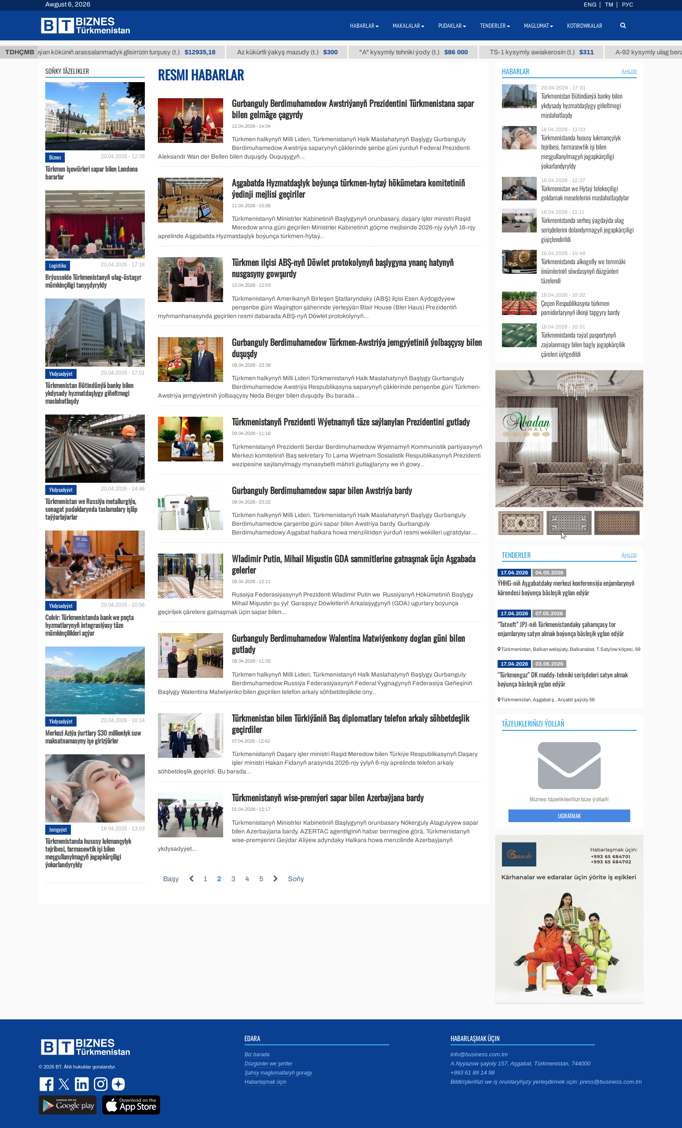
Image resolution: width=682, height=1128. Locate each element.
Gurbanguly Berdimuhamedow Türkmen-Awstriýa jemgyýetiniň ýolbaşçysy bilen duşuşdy (357, 347)
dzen (117, 1084)
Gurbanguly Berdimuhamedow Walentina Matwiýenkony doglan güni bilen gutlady (348, 643)
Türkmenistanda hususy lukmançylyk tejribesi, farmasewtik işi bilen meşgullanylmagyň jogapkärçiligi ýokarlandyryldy (88, 852)
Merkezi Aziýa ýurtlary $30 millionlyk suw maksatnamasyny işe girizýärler (93, 736)
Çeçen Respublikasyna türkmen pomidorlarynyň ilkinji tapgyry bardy (580, 308)
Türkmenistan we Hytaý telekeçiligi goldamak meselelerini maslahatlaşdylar (585, 193)
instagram (99, 1084)
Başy (171, 878)
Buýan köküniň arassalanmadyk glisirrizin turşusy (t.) (152, 52)
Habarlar (515, 71)
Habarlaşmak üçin (265, 1082)
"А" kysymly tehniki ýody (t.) (442, 52)
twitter (65, 1084)
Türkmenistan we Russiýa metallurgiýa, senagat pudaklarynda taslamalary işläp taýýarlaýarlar (91, 509)
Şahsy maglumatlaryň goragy (278, 1073)
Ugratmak (569, 815)
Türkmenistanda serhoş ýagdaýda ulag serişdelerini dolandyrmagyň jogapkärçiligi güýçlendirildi (587, 230)
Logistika (57, 265)
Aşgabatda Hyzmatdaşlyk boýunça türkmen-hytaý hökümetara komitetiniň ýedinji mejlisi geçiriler (348, 188)
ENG (590, 5)
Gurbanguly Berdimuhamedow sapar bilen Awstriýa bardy (322, 490)
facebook (47, 1084)
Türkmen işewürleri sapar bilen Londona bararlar (91, 172)
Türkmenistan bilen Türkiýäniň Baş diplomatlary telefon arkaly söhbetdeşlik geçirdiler (350, 723)
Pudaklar (452, 26)
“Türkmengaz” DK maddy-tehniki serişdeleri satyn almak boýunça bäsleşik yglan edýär (563, 679)
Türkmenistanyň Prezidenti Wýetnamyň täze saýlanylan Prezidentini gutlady (351, 421)
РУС (627, 5)
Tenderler (516, 555)
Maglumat (538, 26)
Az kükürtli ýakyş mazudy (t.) (316, 52)
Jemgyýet (58, 829)
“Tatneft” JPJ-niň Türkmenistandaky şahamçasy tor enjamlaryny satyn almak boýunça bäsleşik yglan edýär (561, 628)
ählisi (629, 71)
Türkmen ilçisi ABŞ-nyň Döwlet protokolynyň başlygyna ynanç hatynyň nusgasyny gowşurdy (343, 267)
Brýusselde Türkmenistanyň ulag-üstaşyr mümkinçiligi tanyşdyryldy (93, 281)
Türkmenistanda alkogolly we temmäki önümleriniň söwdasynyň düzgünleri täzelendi (583, 271)
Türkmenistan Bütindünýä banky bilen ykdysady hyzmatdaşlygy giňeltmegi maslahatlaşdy (89, 393)
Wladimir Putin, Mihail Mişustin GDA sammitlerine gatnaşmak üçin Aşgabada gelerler (353, 564)
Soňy (296, 878)
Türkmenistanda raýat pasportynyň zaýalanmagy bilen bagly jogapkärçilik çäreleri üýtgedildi (583, 344)
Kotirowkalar (584, 26)
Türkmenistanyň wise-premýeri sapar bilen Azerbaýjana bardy (328, 797)
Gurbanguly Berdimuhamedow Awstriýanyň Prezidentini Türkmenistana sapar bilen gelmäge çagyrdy (353, 108)
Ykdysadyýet (61, 373)
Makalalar (409, 26)
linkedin (82, 1084)
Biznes (55, 157)
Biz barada (256, 1055)
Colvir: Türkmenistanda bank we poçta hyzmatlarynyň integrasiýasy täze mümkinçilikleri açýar (89, 625)
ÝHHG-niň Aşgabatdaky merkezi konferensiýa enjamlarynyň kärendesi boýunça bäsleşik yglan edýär (566, 587)
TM (609, 5)
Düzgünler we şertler (268, 1064)
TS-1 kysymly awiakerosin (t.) (570, 52)
